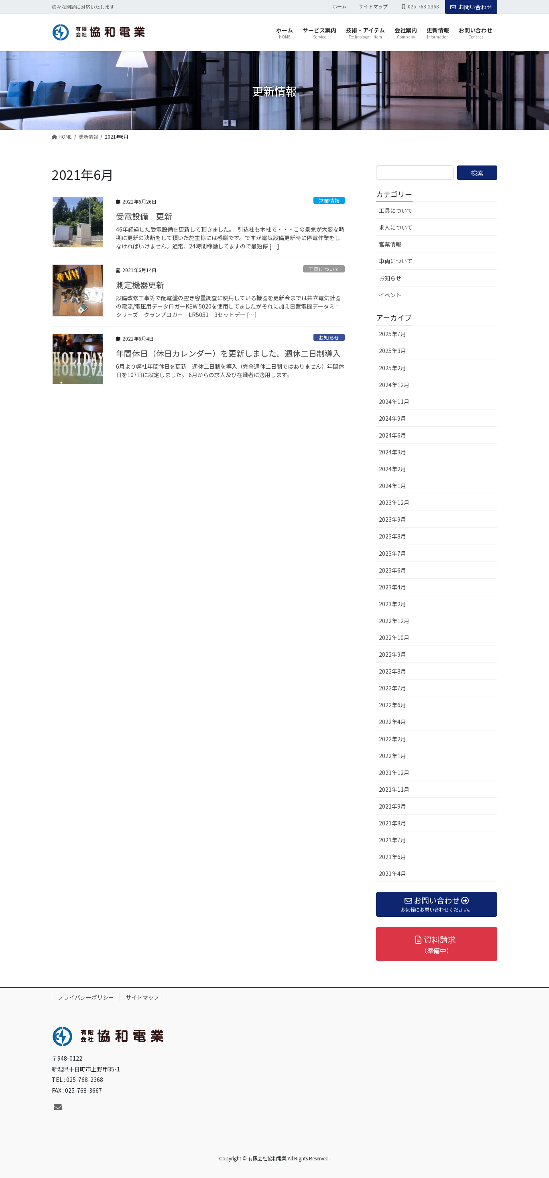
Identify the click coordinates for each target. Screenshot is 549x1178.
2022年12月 (394, 621)
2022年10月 (394, 637)
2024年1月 (392, 486)
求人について (396, 227)
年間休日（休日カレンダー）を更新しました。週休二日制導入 (228, 353)
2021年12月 (394, 773)
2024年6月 (392, 435)
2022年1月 (392, 756)
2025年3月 (392, 351)
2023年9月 (392, 519)
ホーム (339, 6)
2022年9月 (392, 654)
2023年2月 (392, 604)
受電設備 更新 (144, 216)
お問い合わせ (471, 7)
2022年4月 (392, 722)
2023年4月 (392, 587)
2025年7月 (392, 334)
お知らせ (329, 337)
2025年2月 (392, 368)
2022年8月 (392, 671)
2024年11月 (394, 401)
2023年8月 (392, 536)
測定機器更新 (140, 284)
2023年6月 (392, 570)
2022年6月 (392, 705)
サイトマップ (373, 6)
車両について (396, 261)
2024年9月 (392, 418)
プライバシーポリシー (86, 997)
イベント (390, 295)
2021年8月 (392, 823)
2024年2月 (392, 469)
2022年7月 (392, 688)
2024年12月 (394, 385)
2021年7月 (392, 840)
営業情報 (329, 200)
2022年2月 (392, 739)
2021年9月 (392, 806)
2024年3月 (392, 452)
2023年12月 (394, 502)
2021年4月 (392, 873)
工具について (324, 269)
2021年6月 (392, 857)
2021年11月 (394, 789)
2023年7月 (392, 553)
